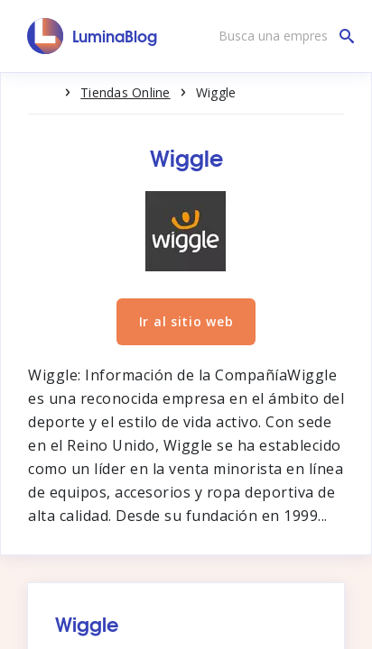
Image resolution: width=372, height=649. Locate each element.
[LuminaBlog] (92, 36)
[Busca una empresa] (281, 36)
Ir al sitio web (186, 321)
